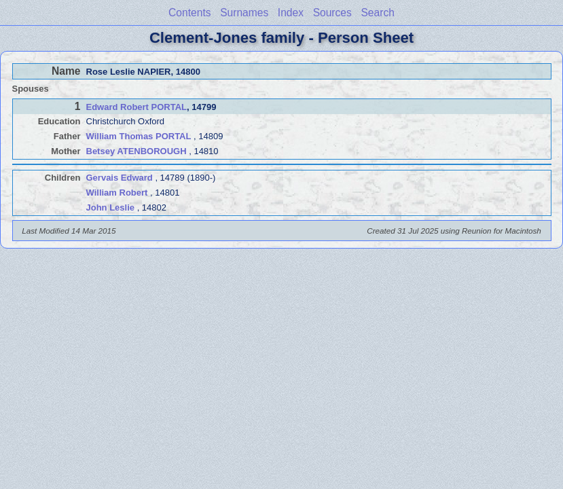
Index (291, 12)
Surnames (244, 12)
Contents (189, 12)
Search (377, 12)
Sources (332, 12)
